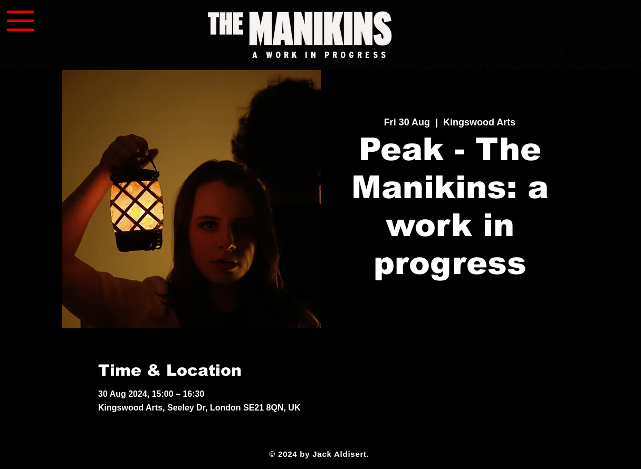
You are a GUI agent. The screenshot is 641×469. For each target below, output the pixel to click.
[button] (20, 21)
